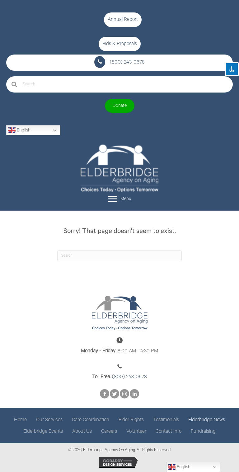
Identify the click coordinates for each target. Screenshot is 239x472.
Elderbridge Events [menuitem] (43, 431)
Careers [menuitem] (109, 431)
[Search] (119, 255)
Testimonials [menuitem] (166, 420)
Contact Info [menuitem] (168, 431)
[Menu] (119, 199)
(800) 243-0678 (127, 62)
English (19, 130)
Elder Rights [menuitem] (131, 420)
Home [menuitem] (20, 420)
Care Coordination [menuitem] (90, 420)
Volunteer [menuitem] (136, 431)
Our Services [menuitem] (49, 420)
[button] (123, 19)
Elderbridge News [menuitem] (206, 420)
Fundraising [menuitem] (203, 431)
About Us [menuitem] (82, 431)
